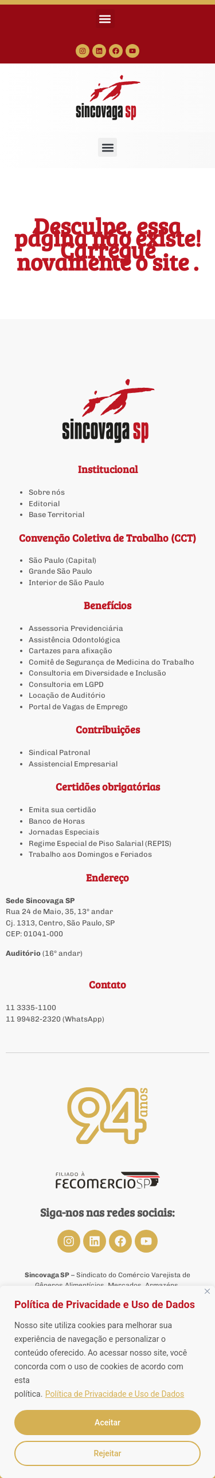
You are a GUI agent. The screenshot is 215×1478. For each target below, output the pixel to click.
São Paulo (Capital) (62, 560)
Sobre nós (47, 492)
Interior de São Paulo (66, 582)
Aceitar (107, 1422)
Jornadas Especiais (64, 832)
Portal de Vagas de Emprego (78, 706)
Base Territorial (56, 514)
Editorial (44, 503)
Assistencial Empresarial (73, 764)
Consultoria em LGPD (66, 684)
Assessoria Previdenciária (76, 628)
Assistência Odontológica (74, 639)
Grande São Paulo (60, 571)
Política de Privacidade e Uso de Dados (114, 1393)
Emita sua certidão (62, 809)
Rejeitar (107, 1453)
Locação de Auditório (67, 695)
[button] (105, 18)
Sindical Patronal (59, 752)
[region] (107, 1382)
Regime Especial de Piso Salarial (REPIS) (100, 843)
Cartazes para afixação (70, 650)
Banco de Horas (57, 821)
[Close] (207, 1291)
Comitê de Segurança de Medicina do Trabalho (111, 662)
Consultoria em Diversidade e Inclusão (97, 673)
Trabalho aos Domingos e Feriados (91, 854)
